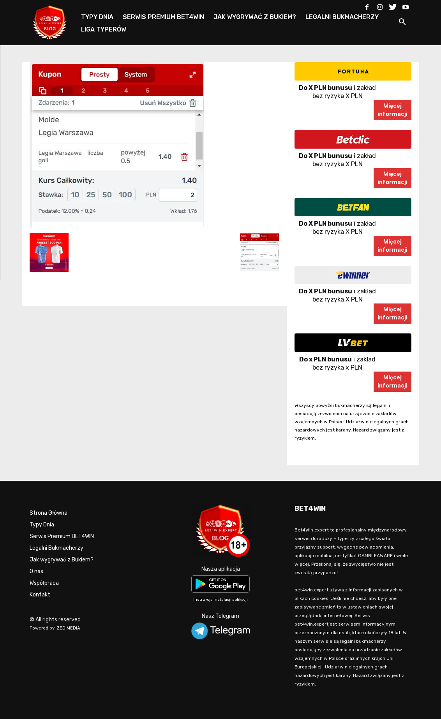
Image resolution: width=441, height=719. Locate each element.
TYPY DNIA (97, 17)
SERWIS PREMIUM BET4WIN (163, 17)
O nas (36, 571)
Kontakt (40, 594)
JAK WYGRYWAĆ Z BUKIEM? (254, 17)
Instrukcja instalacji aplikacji (220, 599)
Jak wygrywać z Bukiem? (61, 559)
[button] (402, 23)
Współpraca (44, 583)
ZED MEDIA (68, 628)
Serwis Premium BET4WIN (62, 536)
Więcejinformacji (392, 110)
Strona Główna (48, 513)
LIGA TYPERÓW (103, 29)
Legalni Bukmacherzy (56, 548)
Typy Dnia (42, 524)
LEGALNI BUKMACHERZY (342, 17)
